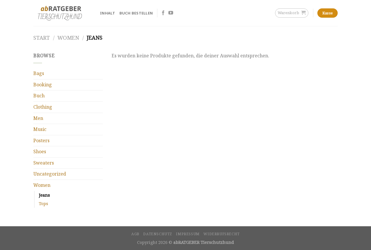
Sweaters (43, 163)
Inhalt (107, 13)
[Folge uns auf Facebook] (163, 13)
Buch (39, 95)
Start (41, 37)
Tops (43, 203)
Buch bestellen (136, 13)
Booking (42, 84)
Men (38, 118)
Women (68, 37)
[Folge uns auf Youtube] (170, 13)
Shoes (39, 151)
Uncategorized (49, 174)
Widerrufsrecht (221, 233)
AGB (135, 233)
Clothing (42, 107)
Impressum (188, 233)
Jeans (44, 195)
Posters (41, 140)
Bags (38, 73)
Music (39, 129)
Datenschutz (157, 233)
